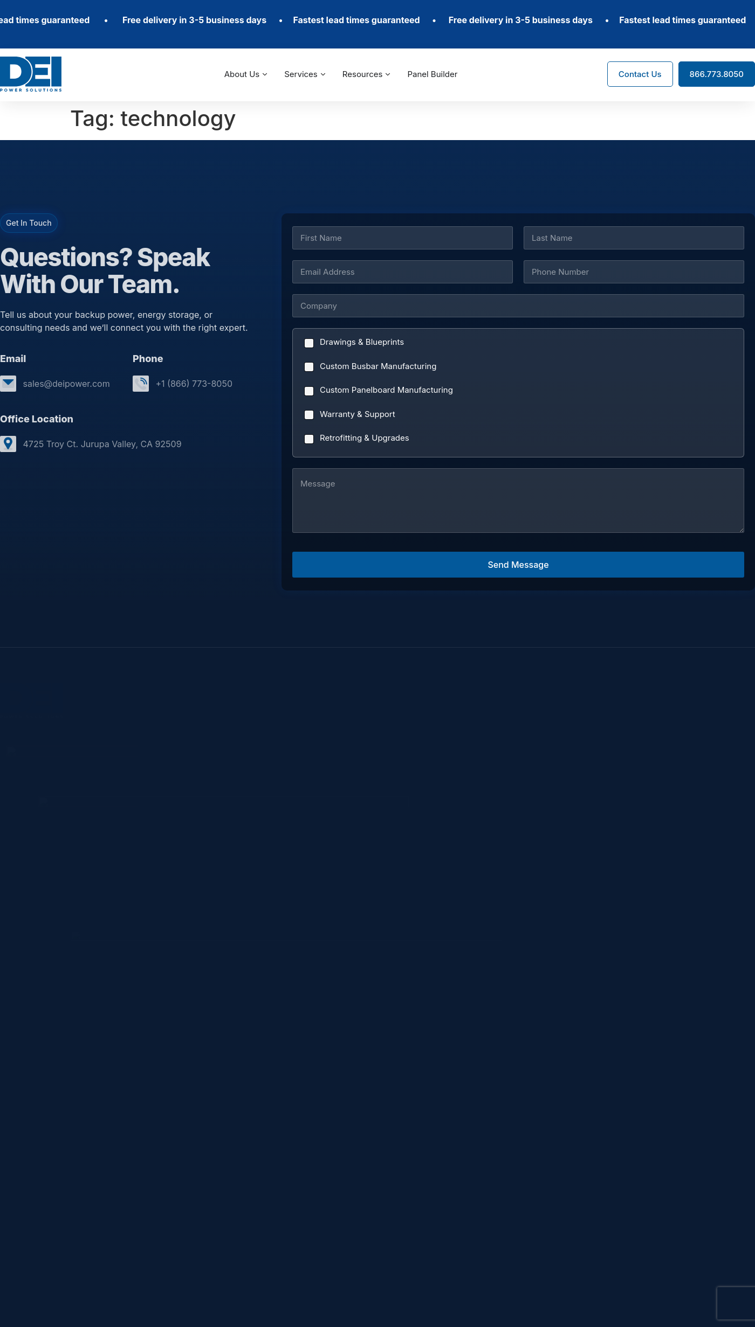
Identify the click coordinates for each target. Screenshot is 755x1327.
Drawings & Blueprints (362, 342)
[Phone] (634, 271)
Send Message (518, 564)
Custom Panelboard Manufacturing (386, 390)
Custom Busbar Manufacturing (378, 366)
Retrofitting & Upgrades (364, 438)
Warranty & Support (357, 414)
